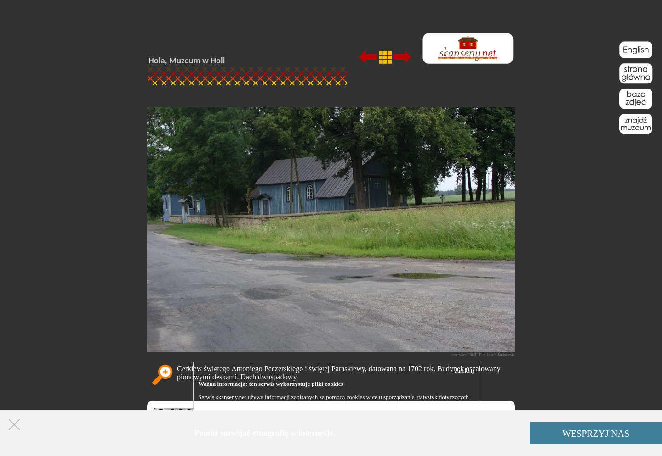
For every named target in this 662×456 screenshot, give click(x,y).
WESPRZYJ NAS (595, 433)
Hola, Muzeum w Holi (186, 60)
